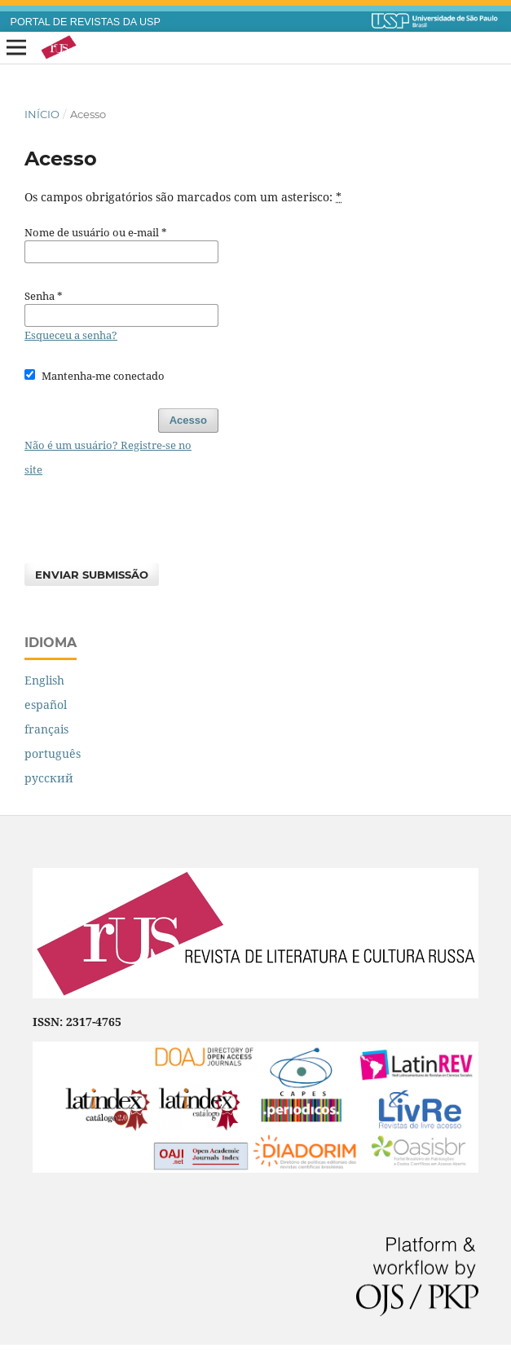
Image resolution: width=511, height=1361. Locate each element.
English (44, 680)
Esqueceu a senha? (70, 335)
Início (41, 114)
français (46, 729)
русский (48, 778)
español (45, 704)
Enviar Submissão (91, 574)
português (52, 753)
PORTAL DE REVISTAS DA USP (86, 22)
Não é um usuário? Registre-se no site (108, 457)
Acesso (188, 420)
